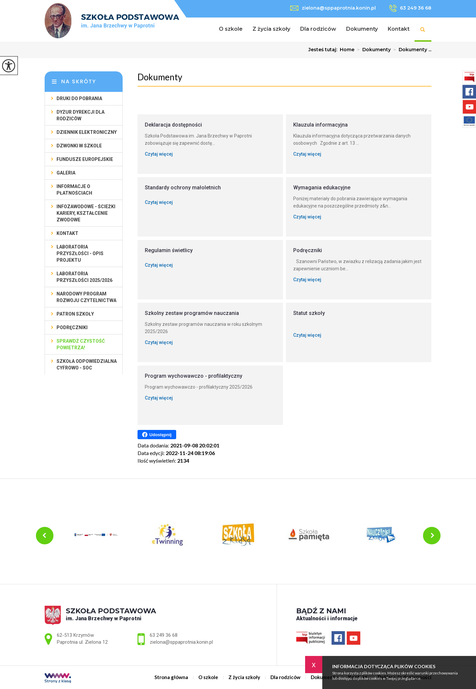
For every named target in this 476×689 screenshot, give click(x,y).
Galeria (66, 172)
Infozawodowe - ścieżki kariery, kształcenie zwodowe (86, 213)
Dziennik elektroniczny (87, 132)
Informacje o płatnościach (74, 190)
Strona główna (205, 30)
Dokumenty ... (411, 49)
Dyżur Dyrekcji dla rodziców (80, 115)
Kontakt (399, 29)
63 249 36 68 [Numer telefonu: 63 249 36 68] (164, 635)
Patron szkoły (75, 314)
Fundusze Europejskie (85, 159)
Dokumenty (362, 29)
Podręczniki (72, 327)
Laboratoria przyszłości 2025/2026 (84, 277)
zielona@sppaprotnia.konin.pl (333, 8)
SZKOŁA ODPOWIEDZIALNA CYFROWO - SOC (87, 364)
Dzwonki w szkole (79, 145)
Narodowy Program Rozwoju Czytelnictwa (86, 297)
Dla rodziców (318, 29)
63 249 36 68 (410, 8)
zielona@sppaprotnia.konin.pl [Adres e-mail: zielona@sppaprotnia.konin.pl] (181, 642)
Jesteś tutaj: (324, 49)
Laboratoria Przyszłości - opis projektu (80, 253)
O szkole (231, 29)
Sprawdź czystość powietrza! (81, 344)
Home (347, 49)
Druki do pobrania (79, 98)
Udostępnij (157, 434)
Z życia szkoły (271, 29)
